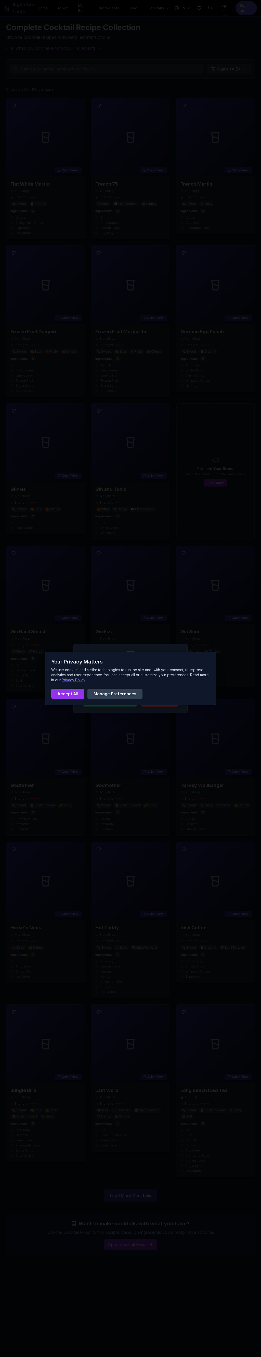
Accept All (67, 693)
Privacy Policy (73, 680)
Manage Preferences (115, 693)
